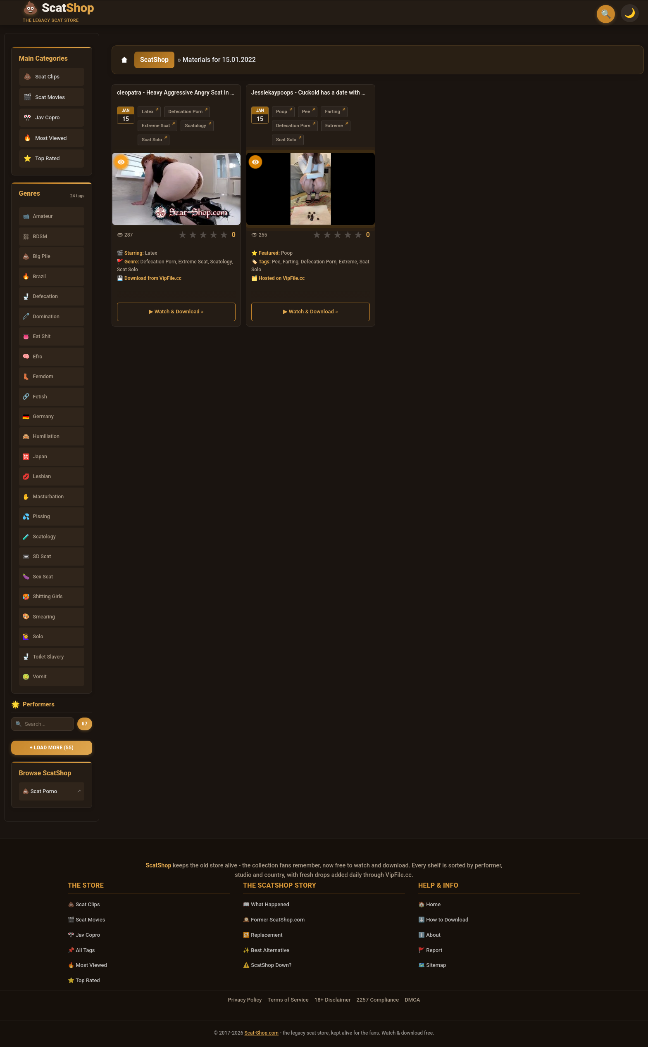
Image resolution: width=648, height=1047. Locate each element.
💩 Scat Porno (39, 791)
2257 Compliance (377, 1000)
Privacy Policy (245, 1000)
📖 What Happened (266, 904)
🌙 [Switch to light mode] (630, 13)
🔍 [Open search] (606, 14)
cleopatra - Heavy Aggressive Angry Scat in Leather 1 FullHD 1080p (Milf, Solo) (176, 92)
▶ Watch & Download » (176, 311)
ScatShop (154, 60)
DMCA (412, 1000)
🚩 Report (430, 950)
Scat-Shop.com (262, 1033)
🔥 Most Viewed (87, 965)
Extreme (334, 125)
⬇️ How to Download (443, 920)
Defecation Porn (185, 111)
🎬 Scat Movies (86, 920)
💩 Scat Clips (84, 904)
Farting (332, 111)
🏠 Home (429, 904)
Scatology (195, 125)
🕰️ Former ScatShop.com (274, 920)
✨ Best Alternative (266, 950)
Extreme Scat (156, 125)
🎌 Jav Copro (84, 935)
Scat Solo (152, 139)
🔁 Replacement (263, 935)
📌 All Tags (81, 950)
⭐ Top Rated (84, 980)
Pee (306, 111)
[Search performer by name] (42, 724)
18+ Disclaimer (332, 1000)
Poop (281, 111)
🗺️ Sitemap (432, 965)
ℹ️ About (429, 935)
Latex (147, 111)
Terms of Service (288, 1000)
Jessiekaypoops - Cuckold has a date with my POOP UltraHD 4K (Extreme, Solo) (310, 92)
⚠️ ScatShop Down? (267, 965)
